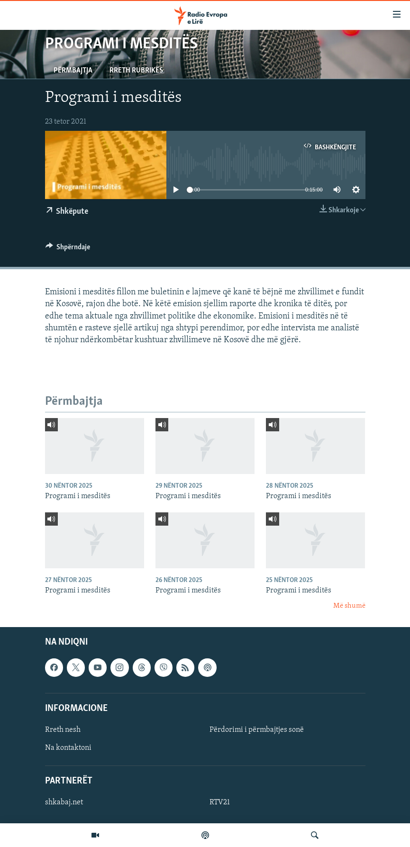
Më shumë (349, 606)
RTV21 (220, 803)
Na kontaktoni (68, 748)
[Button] (68, 249)
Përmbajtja (73, 70)
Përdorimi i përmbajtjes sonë (257, 730)
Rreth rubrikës (136, 70)
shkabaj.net (64, 803)
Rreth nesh (63, 730)
